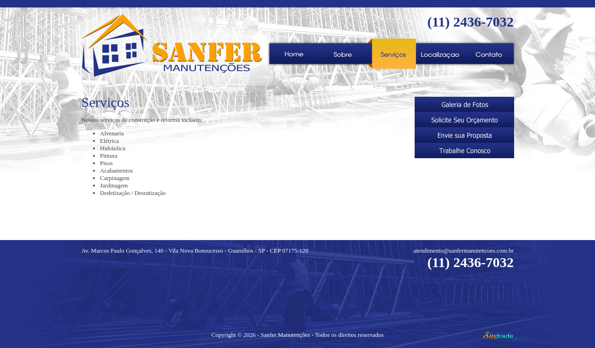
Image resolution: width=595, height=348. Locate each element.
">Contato (489, 54)
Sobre (342, 54)
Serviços (391, 54)
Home (294, 54)
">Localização (440, 54)
